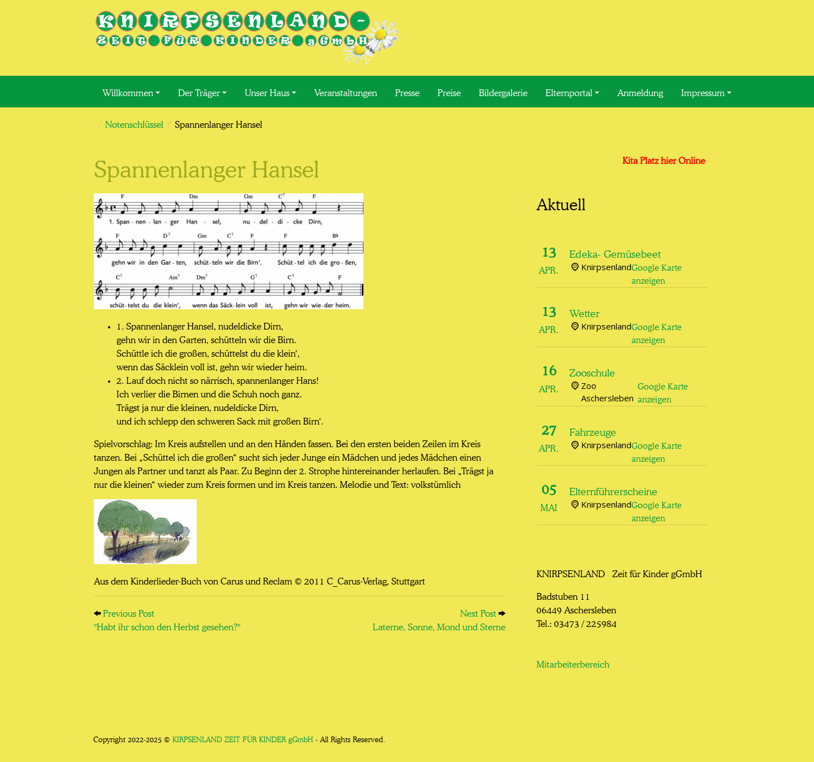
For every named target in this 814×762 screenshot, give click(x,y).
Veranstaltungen (345, 91)
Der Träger (199, 91)
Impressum (703, 91)
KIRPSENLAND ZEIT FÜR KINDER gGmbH (242, 739)
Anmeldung (640, 91)
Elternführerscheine (613, 490)
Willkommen (127, 91)
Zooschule (592, 371)
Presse (407, 91)
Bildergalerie (503, 91)
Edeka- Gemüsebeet (615, 253)
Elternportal (568, 91)
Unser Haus (267, 91)
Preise (449, 91)
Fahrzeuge (592, 431)
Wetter (584, 312)
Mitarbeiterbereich (572, 663)
